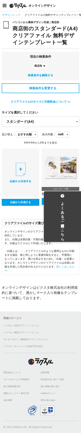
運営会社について (12, 372)
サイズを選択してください (20, 112)
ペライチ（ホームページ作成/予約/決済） (23, 346)
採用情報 (45, 372)
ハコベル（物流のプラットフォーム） (21, 332)
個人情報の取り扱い (50, 386)
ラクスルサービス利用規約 (16, 379)
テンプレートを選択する (60, 201)
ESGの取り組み (48, 400)
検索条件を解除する (40, 75)
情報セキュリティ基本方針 (16, 393)
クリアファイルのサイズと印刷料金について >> (40, 101)
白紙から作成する (20, 202)
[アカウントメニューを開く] (76, 5)
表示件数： (49, 134)
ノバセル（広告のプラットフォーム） (21, 325)
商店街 (38, 65)
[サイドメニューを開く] (4, 5)
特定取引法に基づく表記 (52, 379)
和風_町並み (49, 194)
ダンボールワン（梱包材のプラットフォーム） (26, 339)
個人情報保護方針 (12, 386)
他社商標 (7, 400)
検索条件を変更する (40, 88)
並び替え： (9, 134)
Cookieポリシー (48, 393)
